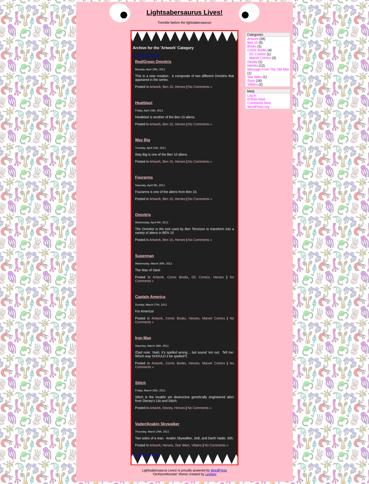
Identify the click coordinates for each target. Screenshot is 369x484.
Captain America (150, 297)
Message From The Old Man (268, 69)
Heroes (252, 65)
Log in (251, 95)
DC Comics (257, 54)
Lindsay (211, 474)
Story (251, 81)
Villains (252, 84)
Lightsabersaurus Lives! (184, 12)
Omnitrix (143, 214)
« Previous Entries (146, 55)
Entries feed (256, 99)
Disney (252, 62)
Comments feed (259, 103)
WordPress (219, 470)
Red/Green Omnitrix (153, 61)
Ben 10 (252, 42)
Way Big (142, 140)
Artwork (252, 39)
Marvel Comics (260, 58)
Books (252, 46)
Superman (144, 256)
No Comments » (200, 87)
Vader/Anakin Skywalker (157, 424)
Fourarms (144, 177)
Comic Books (257, 50)
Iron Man (143, 338)
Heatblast (143, 103)
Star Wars (254, 77)
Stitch (140, 383)
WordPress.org (258, 107)
